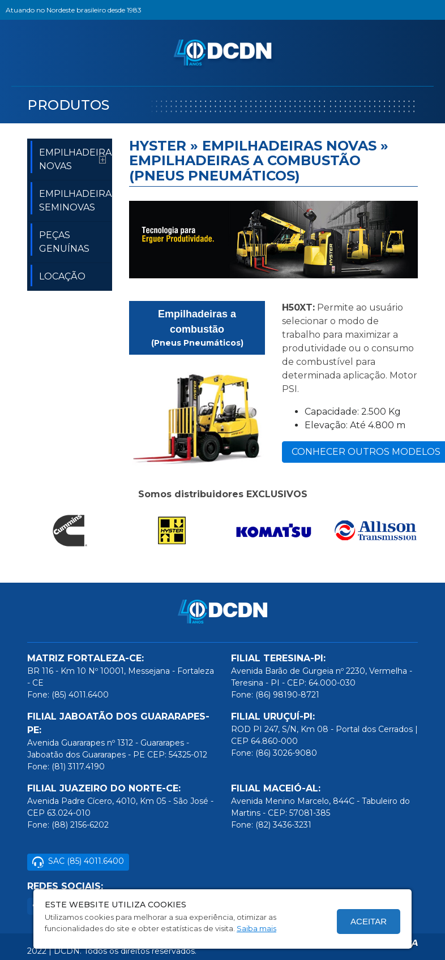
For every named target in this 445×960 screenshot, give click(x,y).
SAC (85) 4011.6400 (78, 862)
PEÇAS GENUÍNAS (60, 239)
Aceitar (368, 921)
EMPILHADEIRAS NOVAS (71, 157)
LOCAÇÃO (58, 275)
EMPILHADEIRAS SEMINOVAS (71, 198)
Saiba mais (256, 928)
